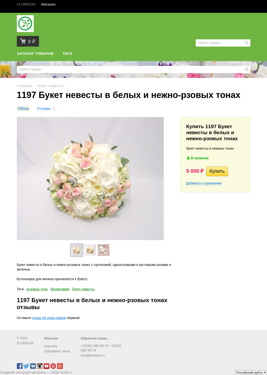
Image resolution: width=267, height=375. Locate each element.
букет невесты (83, 289)
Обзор (23, 108)
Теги (67, 53)
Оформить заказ (57, 351)
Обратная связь (94, 338)
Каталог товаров (35, 53)
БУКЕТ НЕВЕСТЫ (50, 86)
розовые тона (37, 289)
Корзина (50, 346)
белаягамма (60, 289)
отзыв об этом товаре (49, 318)
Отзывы (43, 108)
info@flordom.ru (93, 355)
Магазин (51, 338)
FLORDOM (24, 86)
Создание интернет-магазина (23, 372)
